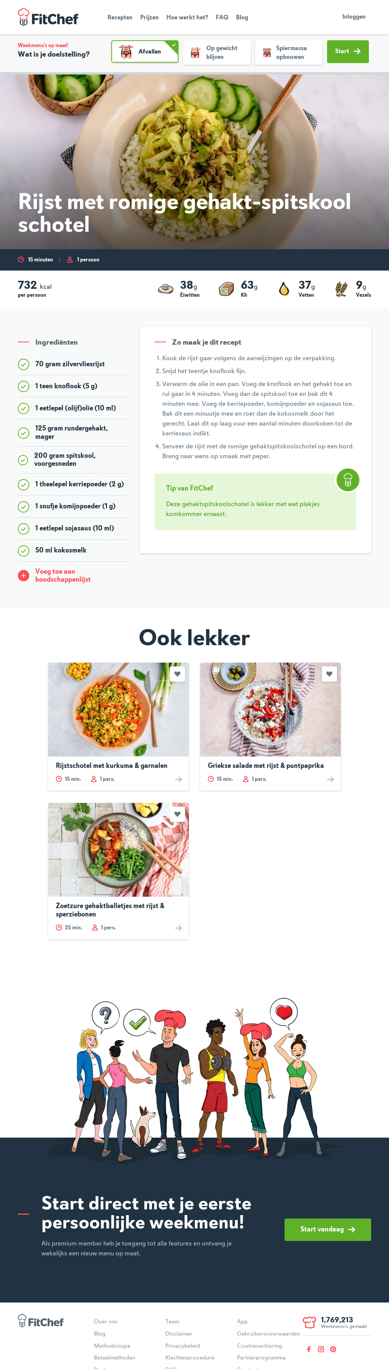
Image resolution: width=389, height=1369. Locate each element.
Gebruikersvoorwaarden (268, 1334)
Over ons (106, 1322)
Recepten (120, 18)
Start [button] (348, 51)
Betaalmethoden (114, 1358)
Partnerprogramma (261, 1358)
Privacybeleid (182, 1346)
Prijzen (149, 18)
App (242, 1322)
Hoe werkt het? (187, 18)
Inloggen (354, 17)
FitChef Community (48, 17)
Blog (242, 18)
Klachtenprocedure (189, 1358)
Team (172, 1322)
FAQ (222, 18)
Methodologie (112, 1346)
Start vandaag (327, 1229)
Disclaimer (179, 1334)
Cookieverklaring (259, 1346)
